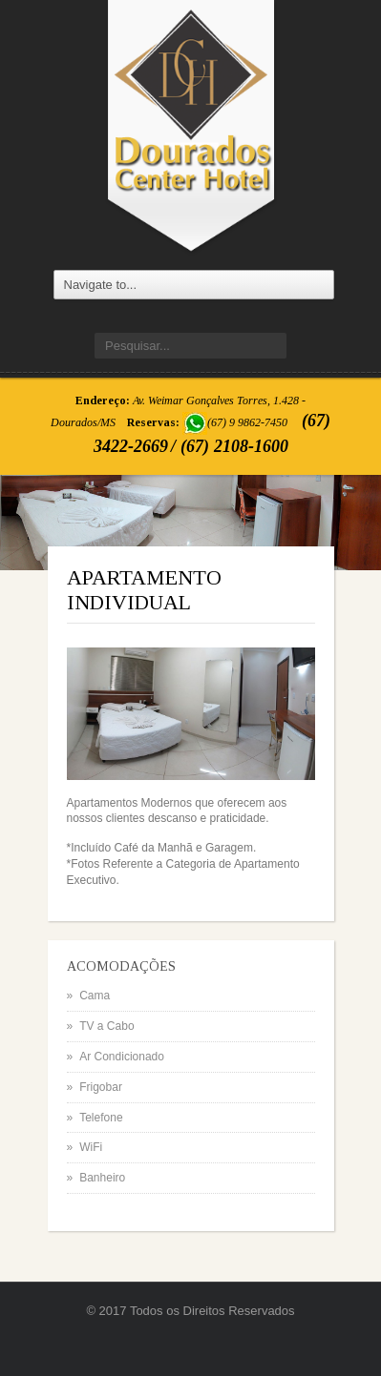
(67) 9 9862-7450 (247, 422)
